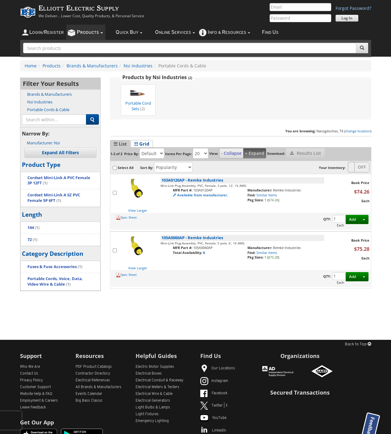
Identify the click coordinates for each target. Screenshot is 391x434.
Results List (305, 153)
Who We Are (30, 367)
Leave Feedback (33, 407)
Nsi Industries (138, 66)
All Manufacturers (98, 387)
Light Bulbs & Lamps (153, 407)
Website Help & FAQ (36, 394)
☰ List (120, 144)
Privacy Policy (31, 380)
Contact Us (29, 374)
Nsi (43, 143)
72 (32, 239)
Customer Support (35, 387)
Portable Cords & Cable (48, 109)
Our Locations (217, 368)
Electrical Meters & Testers (157, 387)
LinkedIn (213, 430)
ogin (46, 32)
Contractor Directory (92, 374)
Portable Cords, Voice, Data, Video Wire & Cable (55, 281)
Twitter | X (214, 406)
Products (52, 66)
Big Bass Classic (89, 401)
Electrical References (92, 380)
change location (357, 131)
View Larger (137, 210)
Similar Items (266, 195)
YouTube (213, 418)
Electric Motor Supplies (155, 367)
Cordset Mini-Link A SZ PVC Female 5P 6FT (53, 197)
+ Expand (254, 153)
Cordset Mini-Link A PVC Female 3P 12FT (58, 180)
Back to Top (358, 344)
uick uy (129, 32)
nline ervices (175, 32)
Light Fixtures (147, 414)
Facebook (213, 393)
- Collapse (231, 153)
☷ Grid (141, 144)
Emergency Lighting (152, 421)
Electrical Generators (153, 401)
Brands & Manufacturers (92, 66)
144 (33, 227)
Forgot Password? (353, 8)
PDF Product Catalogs (93, 367)
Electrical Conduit (159, 380)
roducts (90, 32)
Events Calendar (88, 394)
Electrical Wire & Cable (154, 394)
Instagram (214, 381)
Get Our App (37, 422)
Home (31, 66)
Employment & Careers (39, 401)
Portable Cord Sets (138, 98)
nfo (229, 32)
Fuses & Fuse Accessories (54, 266)
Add (352, 219)
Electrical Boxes (149, 374)
